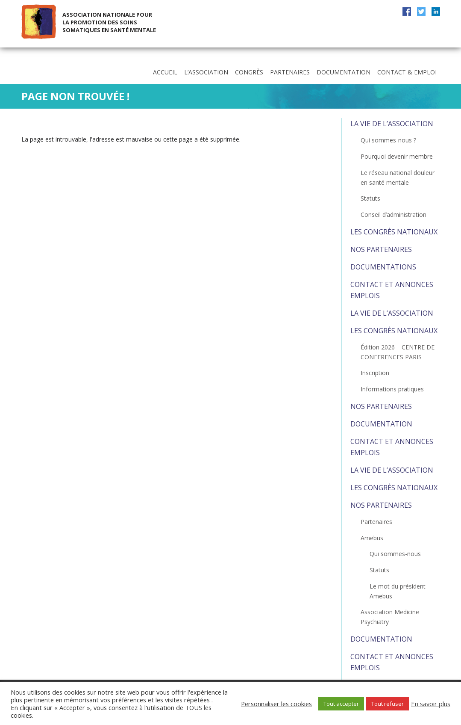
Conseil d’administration (393, 214)
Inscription (375, 373)
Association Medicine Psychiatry (390, 617)
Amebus (372, 538)
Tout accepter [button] (341, 703)
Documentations (383, 267)
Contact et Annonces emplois (391, 290)
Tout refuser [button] (387, 703)
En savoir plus (430, 703)
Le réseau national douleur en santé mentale (398, 177)
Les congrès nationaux (394, 232)
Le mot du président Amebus (398, 591)
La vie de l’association (391, 123)
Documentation (343, 72)
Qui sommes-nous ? (388, 140)
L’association (206, 72)
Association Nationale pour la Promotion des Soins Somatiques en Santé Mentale (109, 22)
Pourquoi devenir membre (397, 156)
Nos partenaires (381, 249)
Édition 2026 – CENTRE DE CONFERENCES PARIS (398, 352)
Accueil (165, 72)
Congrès (249, 72)
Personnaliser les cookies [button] (276, 703)
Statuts (370, 198)
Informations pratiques (392, 389)
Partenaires (290, 72)
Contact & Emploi (407, 72)
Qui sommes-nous (395, 554)
